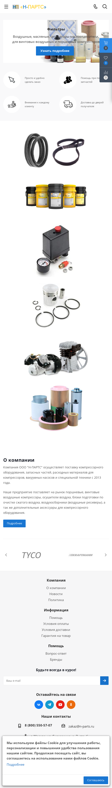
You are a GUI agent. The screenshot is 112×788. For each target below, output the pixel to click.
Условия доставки (56, 629)
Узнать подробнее (54, 51)
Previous (6, 555)
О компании (56, 588)
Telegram (49, 704)
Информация (56, 610)
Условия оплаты (56, 623)
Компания (56, 580)
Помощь (56, 617)
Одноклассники (71, 704)
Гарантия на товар (56, 635)
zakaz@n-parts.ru (81, 726)
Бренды (56, 659)
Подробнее (14, 523)
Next (106, 555)
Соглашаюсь (95, 780)
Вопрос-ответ (56, 653)
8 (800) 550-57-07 (38, 725)
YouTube (60, 704)
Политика (56, 600)
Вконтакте (38, 704)
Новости (56, 594)
